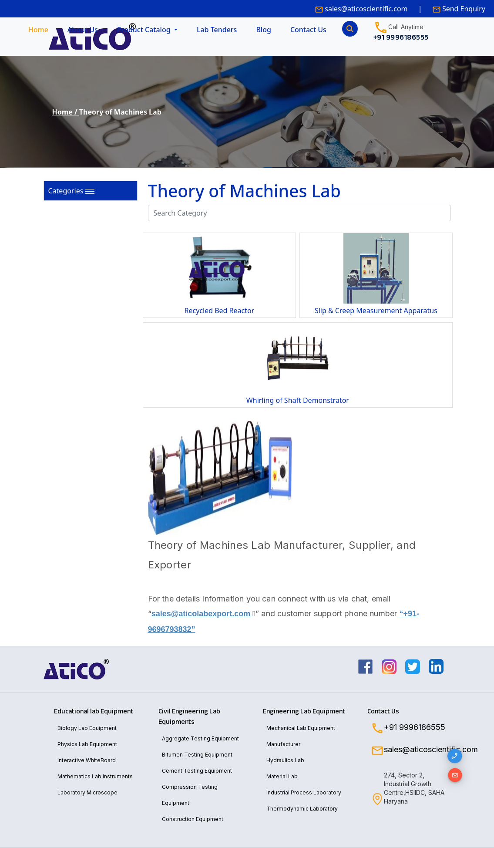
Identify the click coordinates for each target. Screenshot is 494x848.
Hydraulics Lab (285, 760)
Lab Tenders (217, 29)
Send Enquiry (462, 9)
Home (38, 29)
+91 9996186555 (414, 727)
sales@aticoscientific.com (366, 9)
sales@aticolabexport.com (203, 613)
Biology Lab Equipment (87, 728)
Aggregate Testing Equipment (200, 738)
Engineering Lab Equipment (304, 711)
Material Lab (282, 776)
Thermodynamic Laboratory (302, 808)
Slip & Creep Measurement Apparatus (376, 310)
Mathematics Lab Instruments (95, 776)
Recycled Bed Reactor (220, 310)
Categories (66, 191)
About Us (82, 29)
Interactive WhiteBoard (86, 760)
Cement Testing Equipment (197, 770)
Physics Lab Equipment (87, 744)
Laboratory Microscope (87, 792)
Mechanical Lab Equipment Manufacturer (300, 736)
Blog (263, 29)
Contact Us (308, 29)
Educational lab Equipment (93, 711)
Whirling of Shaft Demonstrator (297, 400)
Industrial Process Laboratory (303, 792)
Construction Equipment (192, 819)
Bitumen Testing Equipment (197, 754)
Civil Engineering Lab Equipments (189, 716)
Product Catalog (144, 29)
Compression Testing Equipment (190, 795)
